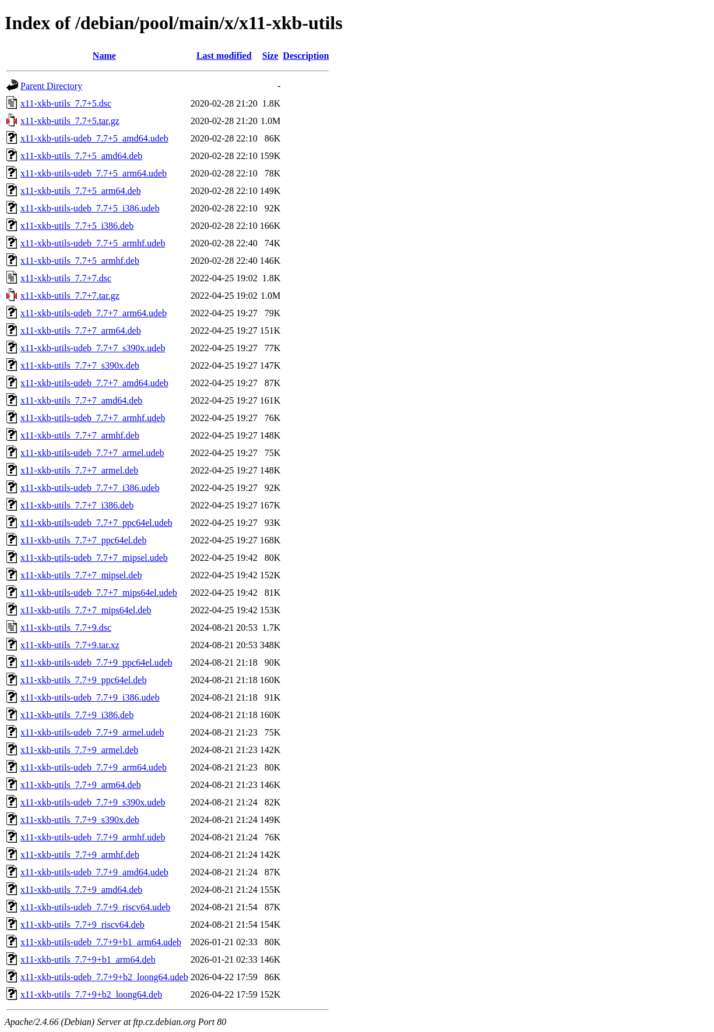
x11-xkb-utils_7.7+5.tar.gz (69, 121)
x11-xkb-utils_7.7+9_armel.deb (79, 750)
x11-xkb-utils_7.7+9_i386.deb (76, 715)
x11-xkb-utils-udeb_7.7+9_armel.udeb (92, 732)
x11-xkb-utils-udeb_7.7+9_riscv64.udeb (95, 907)
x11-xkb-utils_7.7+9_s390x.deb (79, 820)
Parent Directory (51, 86)
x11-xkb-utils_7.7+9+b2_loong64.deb (91, 994)
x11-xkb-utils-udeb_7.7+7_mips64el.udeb (98, 593)
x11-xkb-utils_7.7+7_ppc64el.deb (83, 540)
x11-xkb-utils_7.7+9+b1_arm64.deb (88, 959)
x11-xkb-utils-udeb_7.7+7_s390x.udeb (92, 348)
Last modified (224, 56)
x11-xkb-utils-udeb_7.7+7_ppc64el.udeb (96, 523)
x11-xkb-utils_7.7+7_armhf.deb (79, 435)
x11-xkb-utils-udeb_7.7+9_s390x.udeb (92, 802)
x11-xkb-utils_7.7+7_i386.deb (76, 505)
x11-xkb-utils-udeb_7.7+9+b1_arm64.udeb (100, 942)
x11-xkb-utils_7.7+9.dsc (65, 627)
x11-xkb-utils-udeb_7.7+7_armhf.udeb (92, 418)
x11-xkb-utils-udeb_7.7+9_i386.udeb (90, 697)
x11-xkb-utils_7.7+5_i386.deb (76, 226)
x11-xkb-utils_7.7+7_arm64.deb (80, 330)
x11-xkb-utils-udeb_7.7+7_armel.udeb (92, 453)
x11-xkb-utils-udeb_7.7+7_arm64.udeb (93, 313)
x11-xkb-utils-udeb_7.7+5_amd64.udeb (94, 138)
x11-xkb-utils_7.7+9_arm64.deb (80, 785)
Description (306, 56)
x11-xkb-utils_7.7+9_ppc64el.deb (83, 680)
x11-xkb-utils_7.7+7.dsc (65, 278)
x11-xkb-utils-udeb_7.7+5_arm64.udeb (93, 173)
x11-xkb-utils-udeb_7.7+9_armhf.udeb (92, 837)
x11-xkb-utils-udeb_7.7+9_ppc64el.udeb (96, 662)
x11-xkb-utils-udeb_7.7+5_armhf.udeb (92, 243)
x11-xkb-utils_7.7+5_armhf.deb (79, 261)
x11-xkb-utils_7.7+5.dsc (65, 103)
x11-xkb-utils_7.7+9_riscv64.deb (82, 924)
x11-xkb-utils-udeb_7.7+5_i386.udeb (90, 208)
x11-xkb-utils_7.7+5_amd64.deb (81, 156)
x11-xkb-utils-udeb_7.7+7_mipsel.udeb (94, 558)
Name (104, 56)
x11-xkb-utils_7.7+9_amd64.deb (81, 890)
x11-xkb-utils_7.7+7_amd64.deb (81, 400)
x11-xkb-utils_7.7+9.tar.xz (69, 645)
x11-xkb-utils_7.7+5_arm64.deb (80, 191)
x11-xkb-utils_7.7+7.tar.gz (69, 296)
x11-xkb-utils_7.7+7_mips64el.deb (85, 610)
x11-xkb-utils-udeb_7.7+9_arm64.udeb (93, 767)
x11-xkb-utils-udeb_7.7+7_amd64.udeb (94, 383)
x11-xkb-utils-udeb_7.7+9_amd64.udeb (94, 872)
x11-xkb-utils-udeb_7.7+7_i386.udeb (90, 488)
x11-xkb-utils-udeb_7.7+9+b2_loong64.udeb (104, 977)
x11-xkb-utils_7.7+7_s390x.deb (79, 365)
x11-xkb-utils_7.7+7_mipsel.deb (81, 575)
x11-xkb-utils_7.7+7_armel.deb (79, 470)
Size (270, 56)
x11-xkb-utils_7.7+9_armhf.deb (79, 855)
